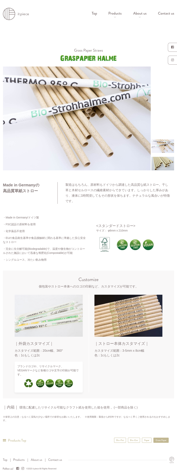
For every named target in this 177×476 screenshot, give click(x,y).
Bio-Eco (134, 440)
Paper (146, 440)
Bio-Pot (120, 440)
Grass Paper (161, 440)
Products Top (14, 440)
